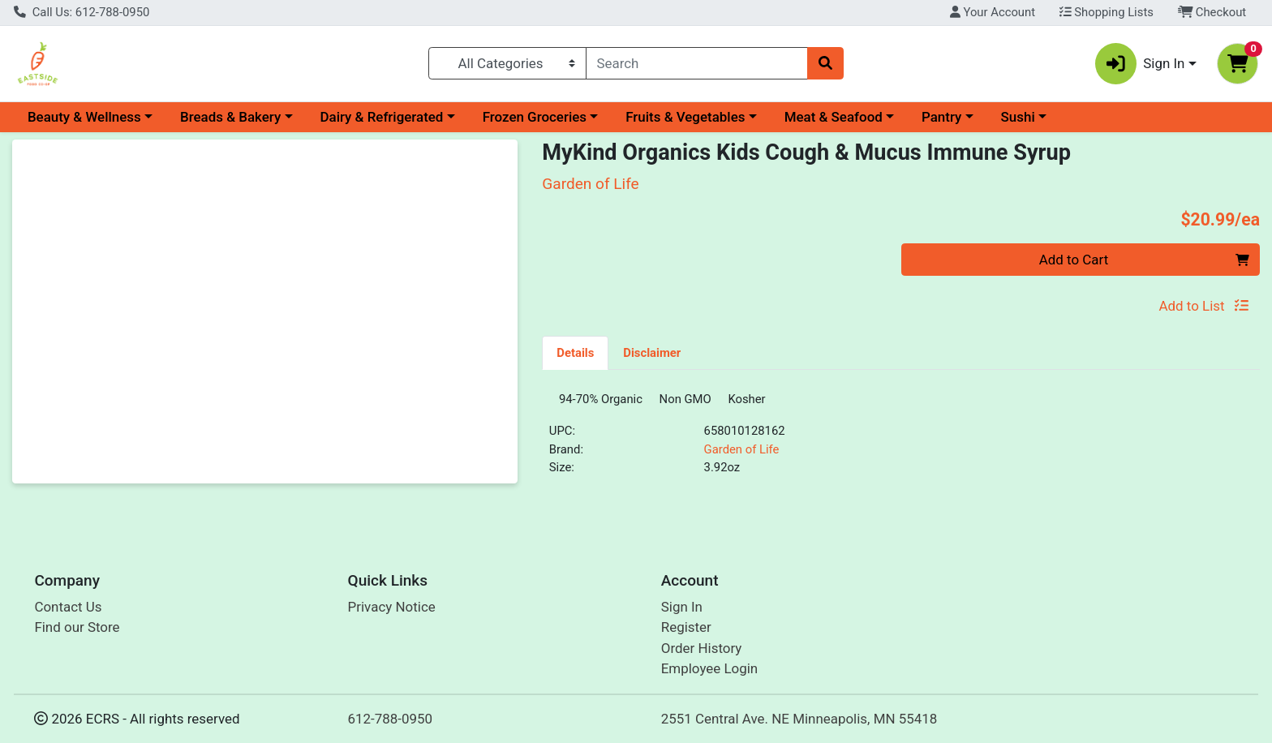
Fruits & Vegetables (685, 117)
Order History (701, 648)
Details (575, 353)
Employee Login (709, 669)
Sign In (682, 607)
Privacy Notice (392, 607)
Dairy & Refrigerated (381, 117)
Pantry (941, 117)
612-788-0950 (390, 719)
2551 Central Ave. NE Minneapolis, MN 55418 (799, 719)
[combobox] (697, 63)
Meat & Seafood (833, 117)
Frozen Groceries (535, 117)
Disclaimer (652, 353)
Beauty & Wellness (84, 117)
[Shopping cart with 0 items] (1237, 63)
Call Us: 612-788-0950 (81, 12)
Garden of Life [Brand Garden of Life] (742, 455)
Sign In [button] (1140, 63)
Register (686, 628)
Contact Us (67, 607)
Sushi (1018, 117)
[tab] (575, 352)
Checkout (1212, 12)
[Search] (697, 63)
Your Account (992, 12)
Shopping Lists (1106, 12)
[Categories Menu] (507, 63)
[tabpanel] (901, 443)
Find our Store (76, 628)
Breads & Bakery (230, 117)
